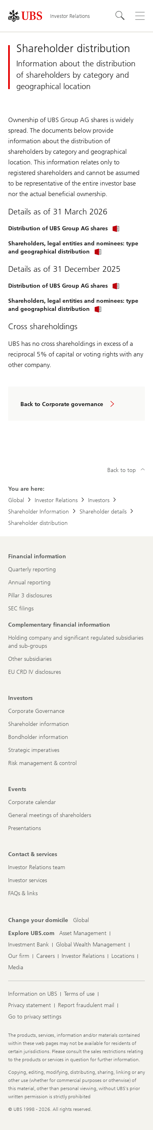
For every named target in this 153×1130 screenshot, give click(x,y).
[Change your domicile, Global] (81, 920)
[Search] (120, 16)
